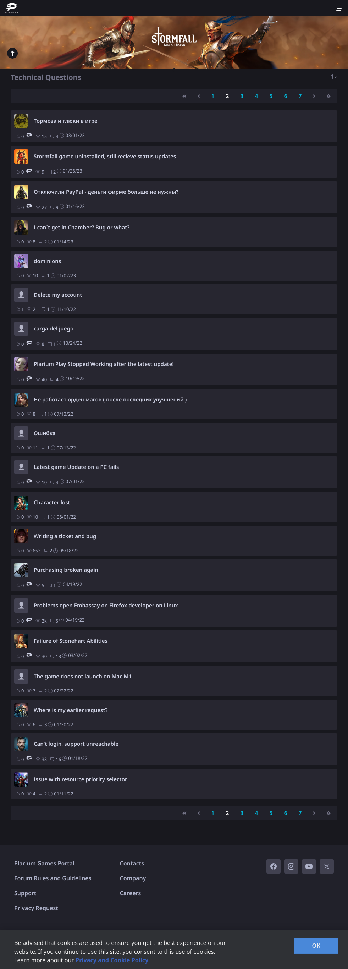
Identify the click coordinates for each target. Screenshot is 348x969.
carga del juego (53, 328)
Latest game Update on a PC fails (76, 467)
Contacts (132, 863)
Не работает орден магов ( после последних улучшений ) (110, 399)
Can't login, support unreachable (76, 744)
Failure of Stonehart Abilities (70, 641)
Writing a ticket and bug (65, 536)
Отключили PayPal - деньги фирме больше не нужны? (106, 192)
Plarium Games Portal (44, 863)
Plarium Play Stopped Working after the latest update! (104, 364)
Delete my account (58, 295)
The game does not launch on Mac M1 (83, 676)
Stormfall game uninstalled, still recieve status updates (105, 156)
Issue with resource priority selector (80, 779)
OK (316, 945)
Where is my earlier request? (70, 710)
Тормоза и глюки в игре (66, 121)
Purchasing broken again (66, 570)
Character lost (52, 502)
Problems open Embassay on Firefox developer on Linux (106, 605)
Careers (130, 893)
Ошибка (45, 433)
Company (133, 878)
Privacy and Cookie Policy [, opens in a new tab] (112, 960)
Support (25, 893)
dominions (47, 261)
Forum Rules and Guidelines (53, 878)
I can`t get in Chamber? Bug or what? (81, 227)
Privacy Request (36, 908)
